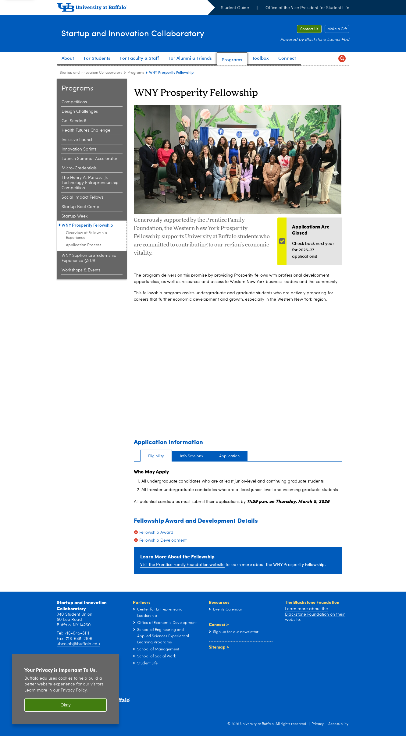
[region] (65, 689)
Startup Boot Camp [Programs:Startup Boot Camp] (80, 207)
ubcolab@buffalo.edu (78, 644)
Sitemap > (219, 647)
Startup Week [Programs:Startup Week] (75, 216)
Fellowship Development (163, 540)
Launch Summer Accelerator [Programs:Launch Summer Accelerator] (89, 159)
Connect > (219, 624)
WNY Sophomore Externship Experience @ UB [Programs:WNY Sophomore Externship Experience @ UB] (89, 258)
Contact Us (309, 29)
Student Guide (235, 8)
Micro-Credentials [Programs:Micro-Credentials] (79, 168)
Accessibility (338, 724)
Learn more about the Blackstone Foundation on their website (315, 614)
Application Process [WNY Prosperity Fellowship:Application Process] (84, 245)
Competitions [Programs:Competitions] (74, 102)
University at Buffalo (257, 724)
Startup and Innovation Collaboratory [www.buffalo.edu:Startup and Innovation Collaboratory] (91, 73)
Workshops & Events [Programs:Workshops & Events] (81, 270)
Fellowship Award (156, 532)
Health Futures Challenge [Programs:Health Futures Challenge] (86, 130)
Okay (65, 704)
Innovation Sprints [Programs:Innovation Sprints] (79, 149)
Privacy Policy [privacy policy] (74, 690)
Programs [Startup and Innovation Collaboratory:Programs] (135, 73)
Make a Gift (337, 29)
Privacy (318, 724)
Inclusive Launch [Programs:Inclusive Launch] (78, 140)
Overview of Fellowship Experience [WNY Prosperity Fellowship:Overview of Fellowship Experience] (86, 235)
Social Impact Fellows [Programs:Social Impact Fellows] (82, 197)
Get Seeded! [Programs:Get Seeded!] (74, 121)
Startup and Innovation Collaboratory (151, 33)
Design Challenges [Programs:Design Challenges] (80, 111)
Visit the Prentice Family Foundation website (182, 564)
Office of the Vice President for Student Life (307, 8)
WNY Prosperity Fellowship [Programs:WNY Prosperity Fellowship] (87, 225)
